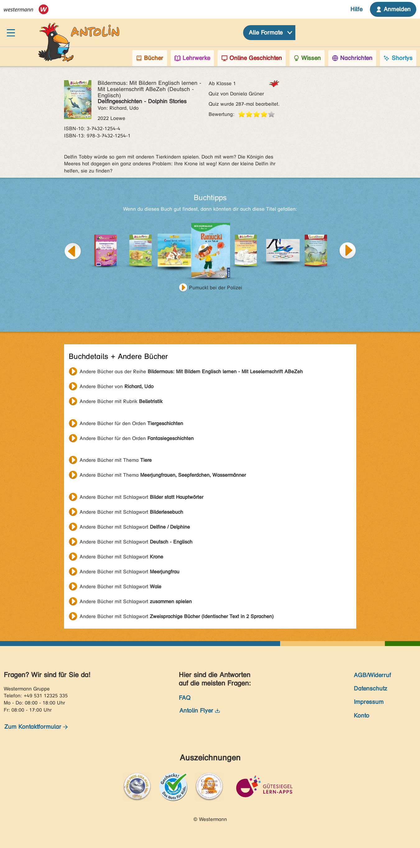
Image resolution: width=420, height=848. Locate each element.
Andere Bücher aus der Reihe (191, 371)
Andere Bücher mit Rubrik (121, 401)
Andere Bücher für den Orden (131, 423)
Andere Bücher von (117, 386)
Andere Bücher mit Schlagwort (141, 497)
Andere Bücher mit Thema (116, 460)
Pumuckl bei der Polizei (215, 288)
